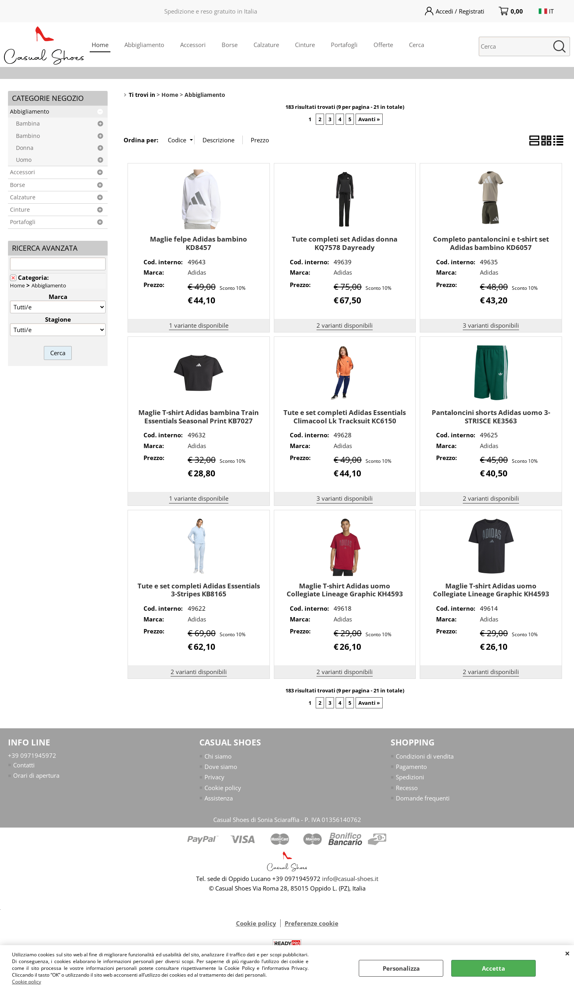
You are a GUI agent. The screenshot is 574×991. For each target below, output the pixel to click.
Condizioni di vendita (425, 756)
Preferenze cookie (311, 923)
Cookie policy (26, 981)
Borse (230, 45)
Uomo (23, 159)
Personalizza (401, 968)
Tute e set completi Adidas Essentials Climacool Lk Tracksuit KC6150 (344, 416)
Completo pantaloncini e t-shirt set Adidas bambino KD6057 (491, 243)
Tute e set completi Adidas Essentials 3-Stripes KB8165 (199, 590)
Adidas (197, 272)
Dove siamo (220, 767)
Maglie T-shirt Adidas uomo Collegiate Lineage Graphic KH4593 (345, 590)
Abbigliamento (144, 45)
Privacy (214, 777)
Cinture (305, 45)
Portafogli (344, 45)
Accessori (193, 45)
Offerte (383, 45)
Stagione (58, 319)
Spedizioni (410, 777)
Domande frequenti (423, 798)
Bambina (28, 123)
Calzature (266, 45)
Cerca (416, 45)
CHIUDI (567, 953)
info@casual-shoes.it (350, 879)
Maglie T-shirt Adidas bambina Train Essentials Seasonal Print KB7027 (198, 416)
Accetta (493, 968)
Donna (24, 147)
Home (100, 45)
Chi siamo (218, 756)
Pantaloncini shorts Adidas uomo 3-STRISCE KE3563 (491, 416)
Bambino (28, 136)
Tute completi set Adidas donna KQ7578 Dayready (344, 243)
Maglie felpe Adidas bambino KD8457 (198, 243)
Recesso (407, 788)
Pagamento (411, 767)
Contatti (24, 765)
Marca (58, 297)
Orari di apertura (36, 776)
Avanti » (369, 119)
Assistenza (218, 798)
